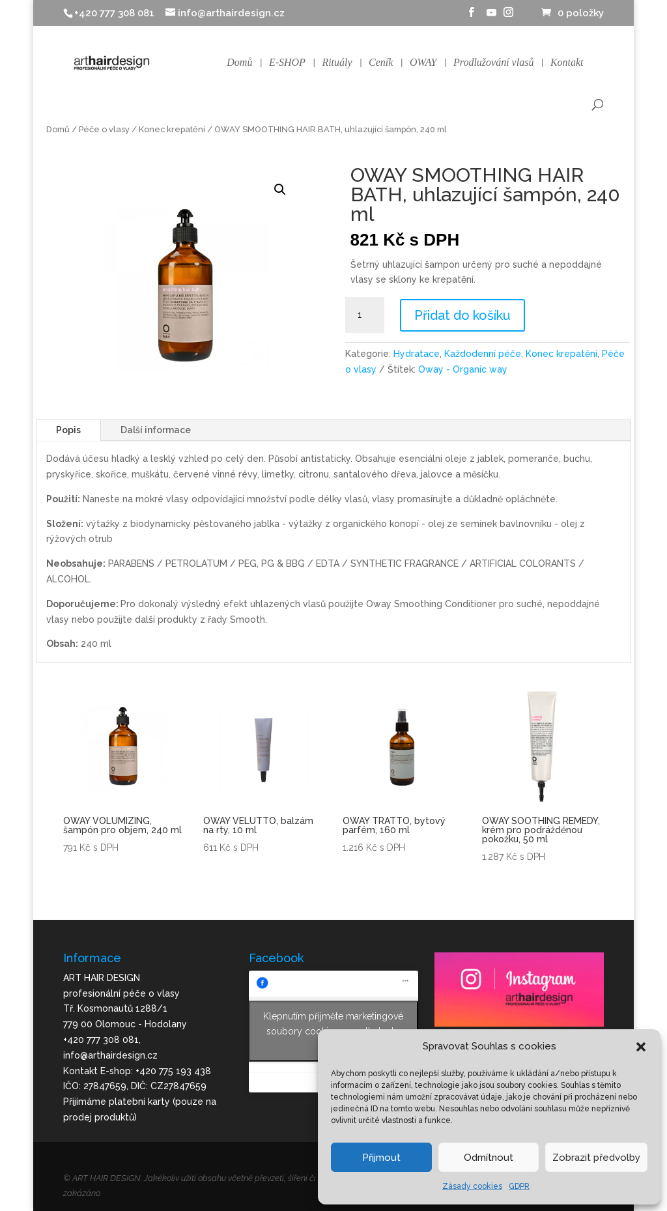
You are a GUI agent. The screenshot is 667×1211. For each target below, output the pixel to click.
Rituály (337, 63)
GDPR (519, 1186)
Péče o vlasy (104, 129)
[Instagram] (508, 16)
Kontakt (567, 63)
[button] (640, 1046)
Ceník (381, 63)
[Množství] (364, 315)
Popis (68, 430)
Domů (239, 63)
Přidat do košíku (462, 315)
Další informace (156, 430)
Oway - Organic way (462, 369)
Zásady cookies (472, 1186)
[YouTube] (492, 16)
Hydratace (416, 354)
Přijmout (381, 1157)
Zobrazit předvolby (596, 1157)
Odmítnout (488, 1157)
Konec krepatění (172, 129)
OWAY (423, 63)
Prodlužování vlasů (493, 63)
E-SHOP (287, 63)
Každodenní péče (482, 354)
